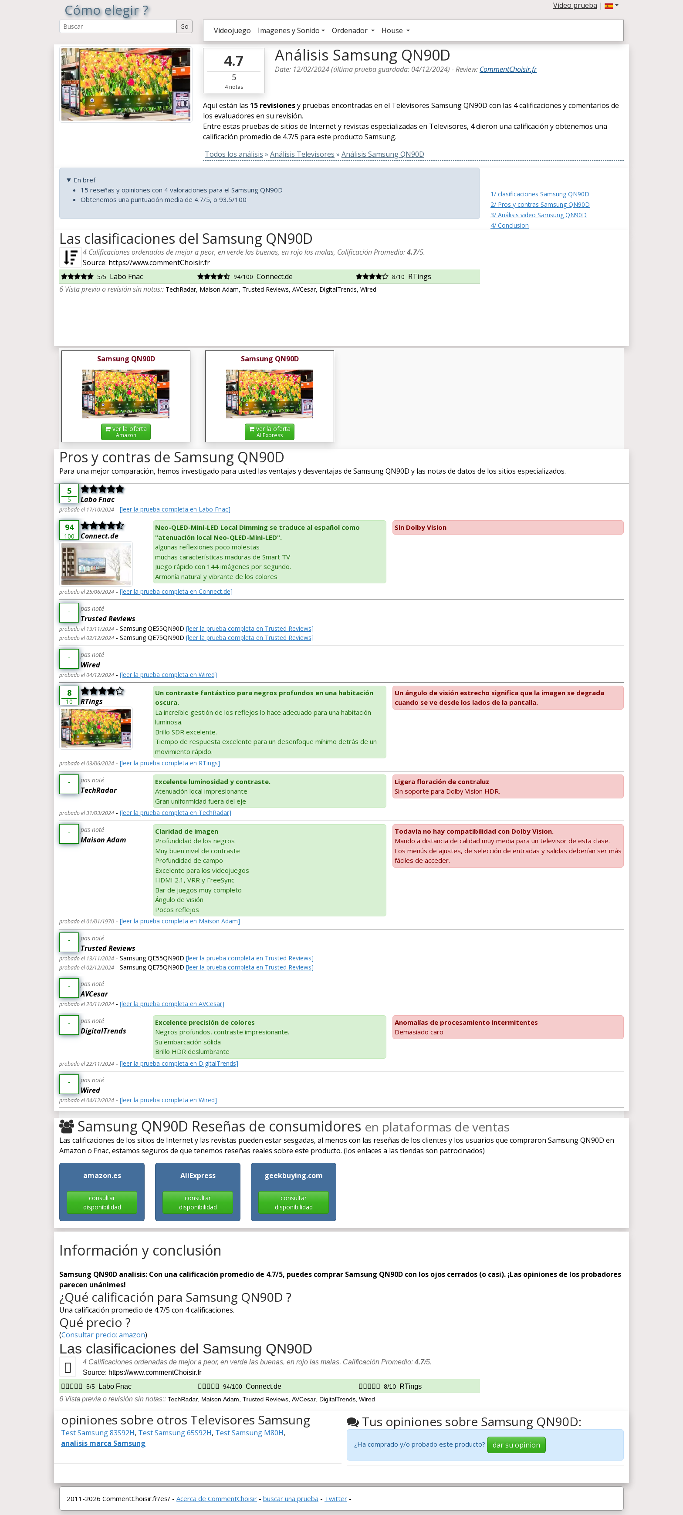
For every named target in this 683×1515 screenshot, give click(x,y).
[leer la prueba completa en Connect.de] (176, 591)
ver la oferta (126, 431)
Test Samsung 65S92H (175, 1433)
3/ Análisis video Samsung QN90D (538, 215)
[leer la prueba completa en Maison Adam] (180, 921)
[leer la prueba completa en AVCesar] (172, 1004)
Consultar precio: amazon (103, 1335)
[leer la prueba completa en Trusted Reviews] (250, 628)
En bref (84, 179)
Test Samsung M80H (249, 1433)
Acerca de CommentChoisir (216, 1498)
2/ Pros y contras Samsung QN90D (540, 204)
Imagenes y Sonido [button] (289, 30)
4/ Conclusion (509, 225)
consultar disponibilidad (102, 1202)
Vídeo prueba (575, 5)
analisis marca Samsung (103, 1443)
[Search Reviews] (118, 26)
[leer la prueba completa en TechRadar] (175, 812)
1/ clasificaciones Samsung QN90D (539, 194)
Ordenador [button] (350, 30)
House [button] (393, 30)
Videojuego (232, 30)
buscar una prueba (290, 1498)
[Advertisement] (557, 284)
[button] (612, 5)
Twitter (336, 1498)
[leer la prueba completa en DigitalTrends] (179, 1063)
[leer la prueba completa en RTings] (170, 763)
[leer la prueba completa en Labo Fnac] (175, 509)
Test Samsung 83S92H (98, 1433)
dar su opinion (516, 1445)
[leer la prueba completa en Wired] (168, 674)
